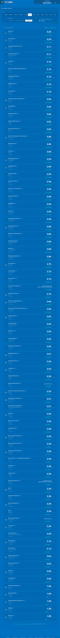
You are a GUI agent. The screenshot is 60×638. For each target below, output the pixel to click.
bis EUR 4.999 (11, 20)
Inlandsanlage (11, 34)
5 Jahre (38, 14)
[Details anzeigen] (54, 33)
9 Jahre (54, 14)
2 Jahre (25, 14)
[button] (30, 33)
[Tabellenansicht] (38, 3)
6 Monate (5, 14)
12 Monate (16, 14)
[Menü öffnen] (2, 2)
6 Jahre (42, 14)
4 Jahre (34, 14)
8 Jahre (50, 14)
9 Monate (10, 14)
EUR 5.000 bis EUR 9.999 (19, 20)
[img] (48, 42)
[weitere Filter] (55, 22)
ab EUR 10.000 (28, 20)
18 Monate (21, 14)
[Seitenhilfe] (55, 3)
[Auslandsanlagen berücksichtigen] (44, 21)
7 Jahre (46, 14)
